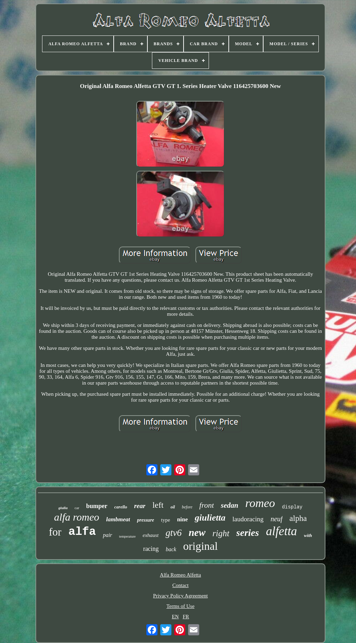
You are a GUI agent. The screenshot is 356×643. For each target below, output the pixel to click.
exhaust (151, 535)
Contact (180, 585)
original (200, 546)
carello (120, 506)
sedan (229, 505)
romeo (260, 503)
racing (151, 548)
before (187, 507)
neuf (276, 519)
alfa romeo (76, 517)
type (165, 520)
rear (140, 505)
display (292, 507)
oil (172, 507)
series (247, 532)
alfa (82, 531)
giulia (62, 508)
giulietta (210, 518)
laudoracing (248, 519)
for (55, 532)
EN (175, 616)
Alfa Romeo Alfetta (180, 575)
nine (182, 519)
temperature (127, 536)
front (206, 505)
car (76, 508)
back (171, 549)
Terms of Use (181, 606)
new (197, 532)
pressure (145, 520)
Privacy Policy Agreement (180, 595)
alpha (298, 518)
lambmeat (118, 519)
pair (107, 535)
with (308, 535)
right (220, 533)
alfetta (281, 531)
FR (186, 616)
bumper (96, 506)
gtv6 (173, 533)
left (157, 504)
